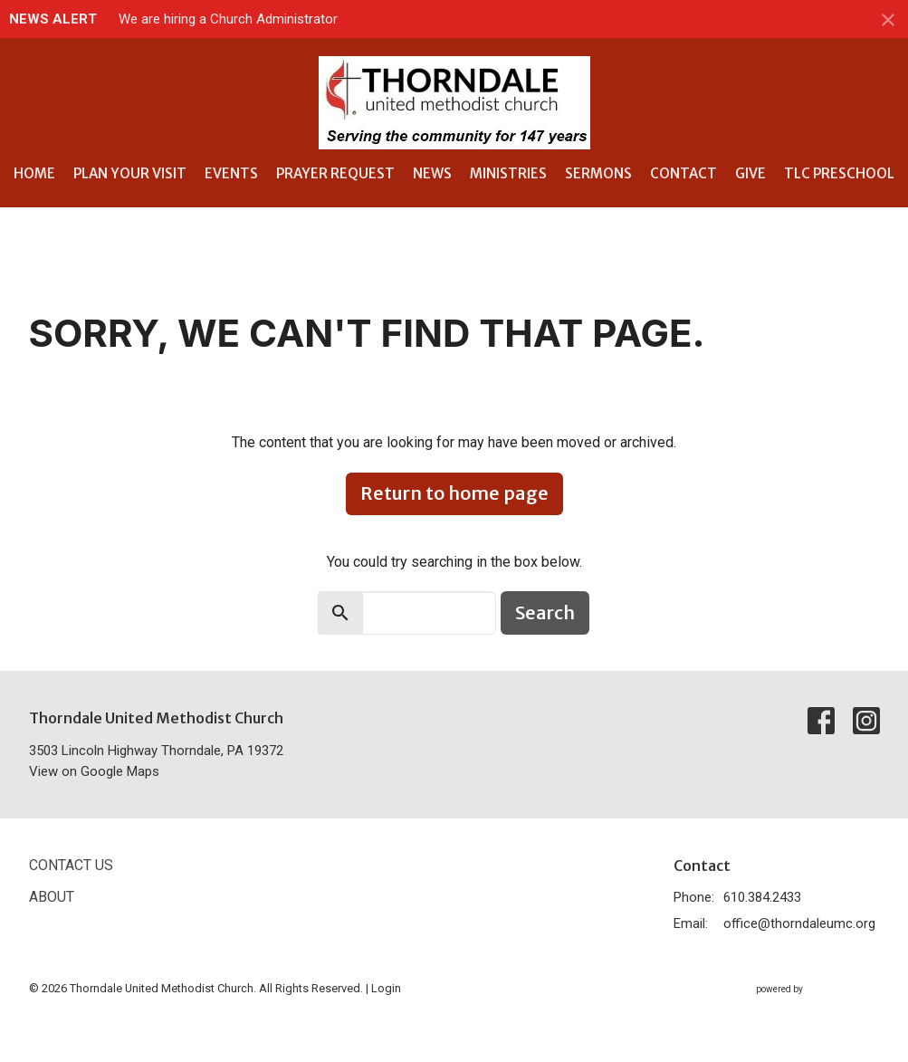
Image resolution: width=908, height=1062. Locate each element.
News (432, 173)
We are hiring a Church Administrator (228, 19)
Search (545, 612)
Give (750, 173)
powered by (818, 989)
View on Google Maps (94, 771)
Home (34, 173)
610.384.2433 (762, 897)
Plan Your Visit (129, 173)
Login (386, 988)
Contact (683, 173)
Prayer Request (335, 173)
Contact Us (71, 865)
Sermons (598, 173)
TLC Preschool (839, 173)
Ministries (508, 173)
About (51, 896)
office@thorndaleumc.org (799, 923)
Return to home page (454, 493)
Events (231, 173)
